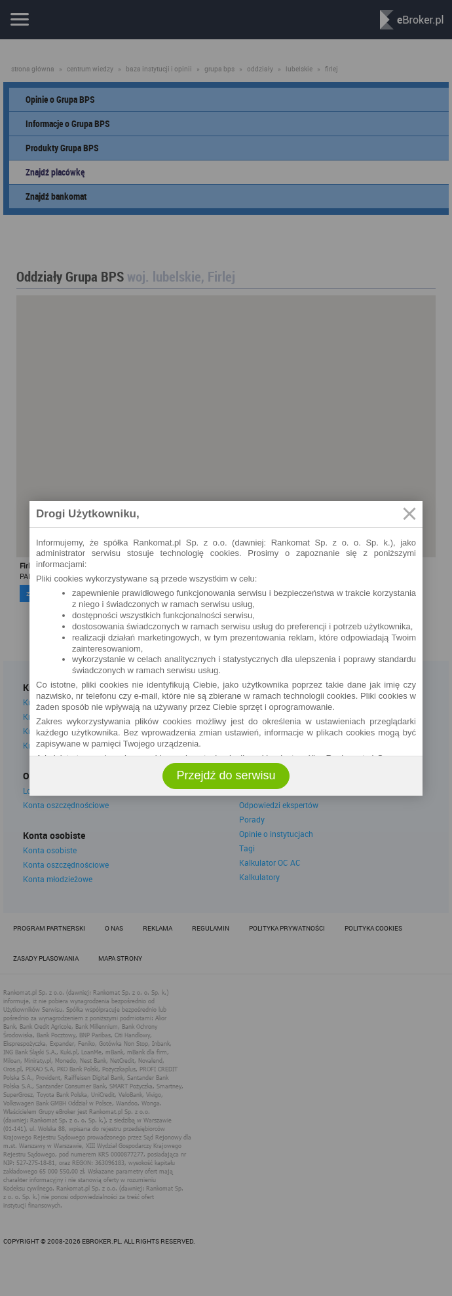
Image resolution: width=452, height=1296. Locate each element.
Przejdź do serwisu (225, 775)
